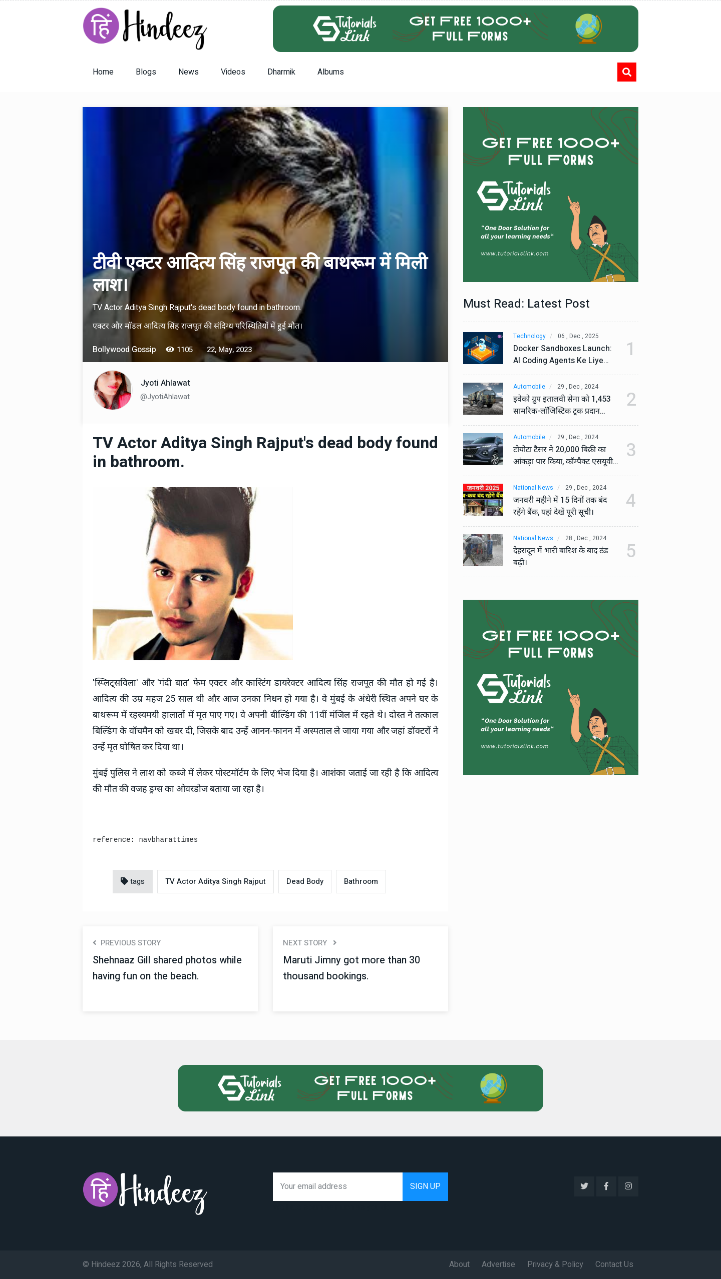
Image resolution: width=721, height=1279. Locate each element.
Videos (233, 72)
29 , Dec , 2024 (577, 387)
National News (533, 488)
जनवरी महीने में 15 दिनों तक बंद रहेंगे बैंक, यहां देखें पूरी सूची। (560, 507)
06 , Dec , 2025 (578, 336)
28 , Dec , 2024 (585, 538)
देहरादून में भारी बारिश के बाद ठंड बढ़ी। (561, 557)
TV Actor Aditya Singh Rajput (215, 881)
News (188, 72)
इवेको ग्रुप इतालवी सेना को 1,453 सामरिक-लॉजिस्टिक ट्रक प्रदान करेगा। (562, 406)
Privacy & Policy (555, 1264)
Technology (529, 336)
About (459, 1264)
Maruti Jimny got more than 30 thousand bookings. (352, 968)
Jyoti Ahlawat (165, 383)
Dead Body (304, 881)
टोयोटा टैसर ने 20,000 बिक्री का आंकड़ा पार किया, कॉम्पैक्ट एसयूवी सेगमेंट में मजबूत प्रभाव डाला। (563, 456)
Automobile (529, 387)
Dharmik (281, 72)
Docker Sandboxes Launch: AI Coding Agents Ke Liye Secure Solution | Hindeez (562, 355)
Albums (330, 72)
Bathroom (361, 881)
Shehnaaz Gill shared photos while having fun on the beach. (169, 968)
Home (103, 72)
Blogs (146, 72)
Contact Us (614, 1264)
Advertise (498, 1264)
